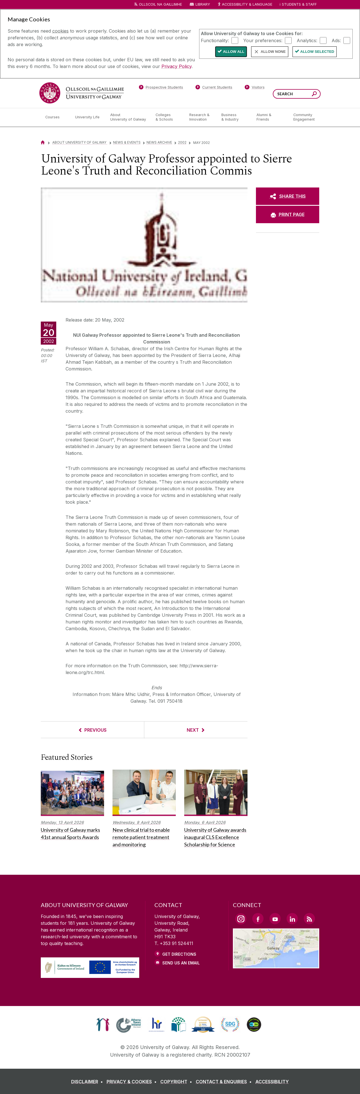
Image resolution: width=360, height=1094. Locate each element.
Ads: (336, 40)
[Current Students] (214, 88)
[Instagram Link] (240, 919)
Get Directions (179, 954)
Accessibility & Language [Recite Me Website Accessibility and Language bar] (244, 4)
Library (202, 4)
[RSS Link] (309, 918)
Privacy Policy (176, 66)
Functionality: (215, 40)
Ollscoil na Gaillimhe (160, 4)
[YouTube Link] (275, 918)
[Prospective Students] (160, 88)
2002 (182, 142)
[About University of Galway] (128, 117)
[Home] (43, 142)
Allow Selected (317, 51)
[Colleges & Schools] (168, 117)
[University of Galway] (81, 92)
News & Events (127, 142)
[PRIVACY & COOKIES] (133, 1081)
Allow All (233, 51)
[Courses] (56, 117)
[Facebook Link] (258, 918)
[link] (103, 1024)
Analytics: (307, 40)
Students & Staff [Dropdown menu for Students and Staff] (299, 4)
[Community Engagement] (304, 117)
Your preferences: (262, 40)
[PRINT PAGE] (287, 214)
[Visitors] (254, 88)
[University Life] (88, 117)
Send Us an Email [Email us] (181, 962)
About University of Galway (79, 142)
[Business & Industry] (234, 117)
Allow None (273, 51)
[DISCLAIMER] (88, 1081)
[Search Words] (297, 94)
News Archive (159, 142)
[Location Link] (276, 965)
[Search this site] (314, 94)
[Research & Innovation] (201, 117)
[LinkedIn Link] (292, 918)
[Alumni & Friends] (270, 117)
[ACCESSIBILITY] (272, 1081)
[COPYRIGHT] (177, 1081)
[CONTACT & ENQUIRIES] (225, 1081)
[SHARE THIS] (287, 196)
